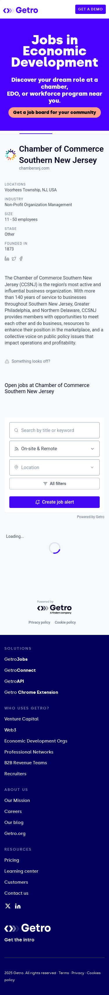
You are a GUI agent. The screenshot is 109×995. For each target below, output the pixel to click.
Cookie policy (65, 622)
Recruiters (15, 774)
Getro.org (15, 834)
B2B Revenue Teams (25, 763)
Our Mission (17, 801)
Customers (16, 882)
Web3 (10, 730)
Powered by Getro (90, 517)
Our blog (14, 823)
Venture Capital (21, 719)
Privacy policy (39, 622)
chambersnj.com (34, 168)
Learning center (21, 871)
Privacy (78, 973)
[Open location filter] (92, 467)
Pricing (11, 860)
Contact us (16, 893)
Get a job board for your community (54, 112)
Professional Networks (28, 752)
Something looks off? (27, 361)
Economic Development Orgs (35, 741)
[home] (26, 9)
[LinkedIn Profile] (18, 906)
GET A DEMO (90, 9)
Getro (16, 659)
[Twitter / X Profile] (7, 906)
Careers (13, 812)
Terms (64, 973)
